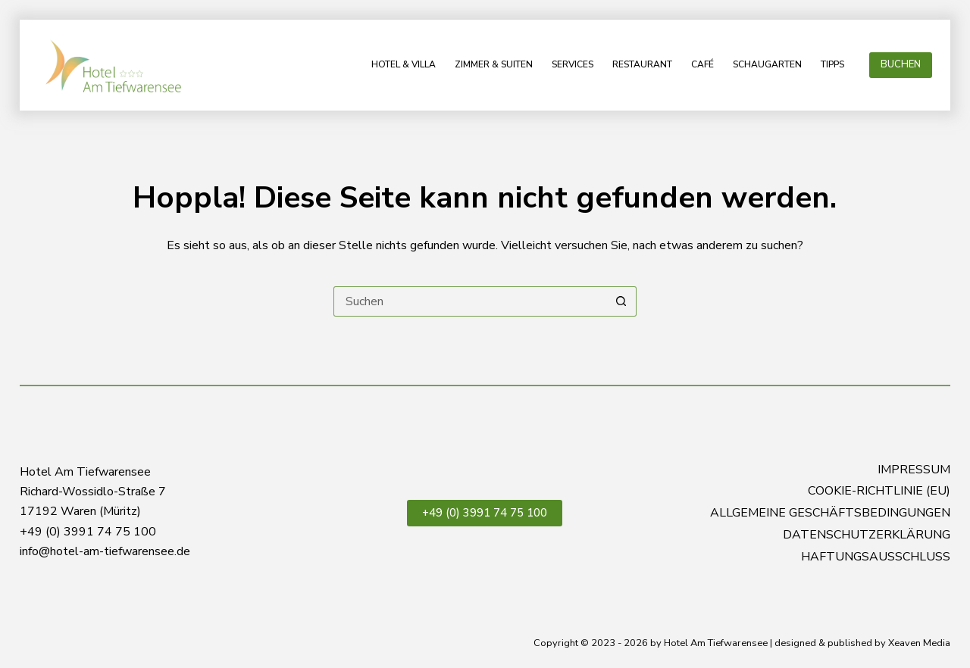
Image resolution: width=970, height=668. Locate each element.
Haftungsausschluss (875, 557)
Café (702, 64)
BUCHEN (901, 64)
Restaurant (642, 64)
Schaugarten (767, 64)
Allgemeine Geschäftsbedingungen (830, 513)
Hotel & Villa (403, 64)
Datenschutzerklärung (866, 535)
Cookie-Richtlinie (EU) (879, 491)
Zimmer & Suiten (494, 64)
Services (572, 64)
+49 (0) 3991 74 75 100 (484, 512)
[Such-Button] (621, 301)
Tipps (832, 64)
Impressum (914, 470)
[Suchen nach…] (469, 301)
